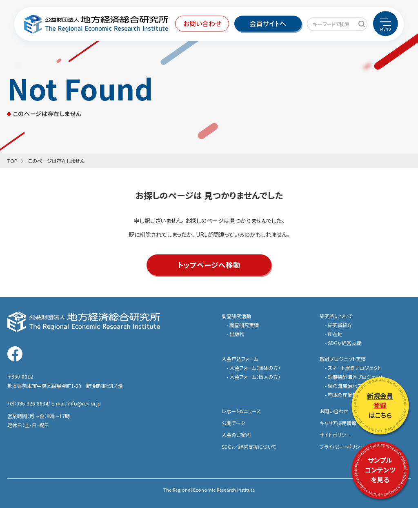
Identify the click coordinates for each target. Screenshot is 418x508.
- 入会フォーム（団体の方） (253, 368)
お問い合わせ (334, 411)
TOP (12, 161)
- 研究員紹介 (338, 325)
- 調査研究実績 (243, 325)
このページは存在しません (56, 161)
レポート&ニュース (241, 411)
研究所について (336, 316)
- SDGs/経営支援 (343, 343)
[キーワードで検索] (361, 24)
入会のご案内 (236, 435)
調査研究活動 (236, 316)
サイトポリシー (335, 435)
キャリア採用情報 (338, 423)
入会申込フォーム (240, 359)
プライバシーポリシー (342, 446)
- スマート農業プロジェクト (353, 368)
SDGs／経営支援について (249, 446)
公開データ (233, 423)
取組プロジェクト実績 (343, 359)
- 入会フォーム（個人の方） (253, 377)
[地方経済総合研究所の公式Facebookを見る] (14, 353)
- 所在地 (333, 334)
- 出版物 (235, 334)
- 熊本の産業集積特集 (348, 395)
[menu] (385, 23)
